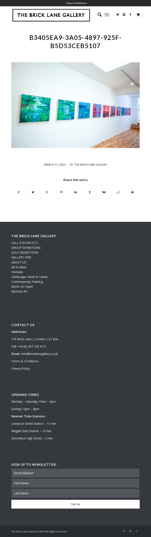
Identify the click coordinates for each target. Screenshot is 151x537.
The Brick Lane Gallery (90, 164)
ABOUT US (18, 262)
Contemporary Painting (27, 282)
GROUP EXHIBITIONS (26, 248)
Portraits (17, 272)
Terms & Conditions (25, 361)
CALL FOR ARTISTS (24, 243)
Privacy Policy (20, 368)
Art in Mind (18, 267)
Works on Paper (22, 286)
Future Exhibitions (76, 3)
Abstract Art (19, 291)
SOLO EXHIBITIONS (24, 252)
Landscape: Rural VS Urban (29, 277)
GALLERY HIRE (21, 257)
